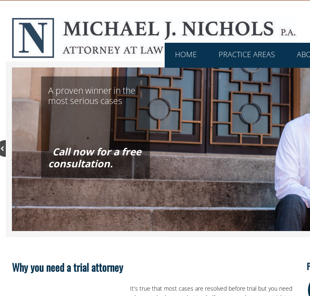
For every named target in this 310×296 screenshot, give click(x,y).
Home (186, 54)
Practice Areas (247, 54)
